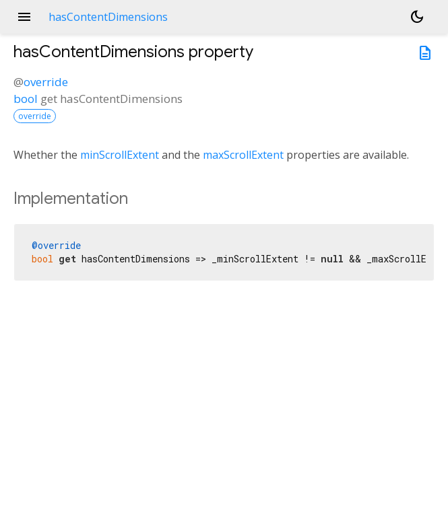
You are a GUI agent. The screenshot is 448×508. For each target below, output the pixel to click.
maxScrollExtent (243, 154)
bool (25, 98)
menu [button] (24, 17)
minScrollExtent (119, 154)
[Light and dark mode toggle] (417, 17)
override (46, 81)
